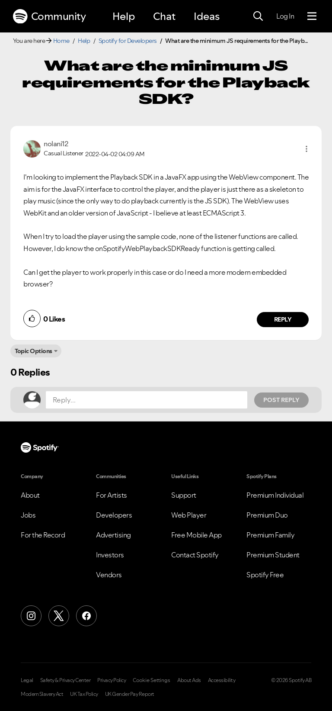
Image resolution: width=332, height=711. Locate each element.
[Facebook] (86, 615)
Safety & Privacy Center (65, 680)
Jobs (28, 515)
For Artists (111, 495)
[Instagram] (31, 615)
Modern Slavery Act (42, 694)
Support (183, 495)
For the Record (43, 535)
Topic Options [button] (33, 351)
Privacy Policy (111, 680)
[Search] (258, 16)
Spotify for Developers (128, 40)
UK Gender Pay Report (129, 694)
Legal (27, 680)
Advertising (113, 535)
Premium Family (270, 535)
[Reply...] (146, 400)
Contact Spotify (195, 555)
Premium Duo (267, 515)
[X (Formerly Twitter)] (58, 615)
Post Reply (281, 400)
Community (49, 16)
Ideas (207, 16)
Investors (110, 555)
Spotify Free (265, 574)
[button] (306, 148)
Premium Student (273, 555)
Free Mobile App (196, 535)
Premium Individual (274, 495)
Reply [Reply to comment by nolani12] (283, 319)
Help (123, 16)
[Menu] (312, 16)
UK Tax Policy (84, 694)
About (30, 495)
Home (61, 40)
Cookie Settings (151, 680)
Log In (285, 16)
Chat (164, 16)
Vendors (109, 574)
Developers (114, 515)
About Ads (189, 680)
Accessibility (222, 680)
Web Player (188, 515)
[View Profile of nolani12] (56, 143)
